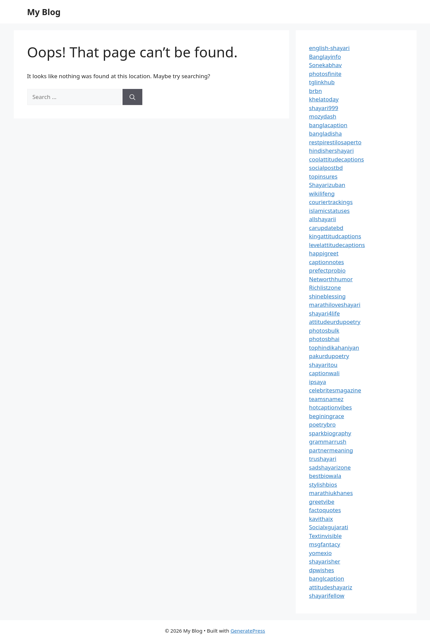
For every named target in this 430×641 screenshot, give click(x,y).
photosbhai (324, 339)
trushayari (322, 458)
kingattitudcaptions (335, 236)
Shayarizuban (327, 185)
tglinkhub (322, 82)
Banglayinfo (325, 56)
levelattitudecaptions (337, 245)
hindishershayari (331, 150)
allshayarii (322, 219)
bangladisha (325, 133)
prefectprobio (327, 270)
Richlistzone (325, 287)
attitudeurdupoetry (335, 322)
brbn (315, 91)
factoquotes (325, 510)
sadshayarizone (330, 467)
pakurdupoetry (329, 356)
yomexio (320, 553)
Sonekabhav (325, 65)
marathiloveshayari (335, 304)
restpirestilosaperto (335, 142)
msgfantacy (324, 544)
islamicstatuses (329, 210)
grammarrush (327, 441)
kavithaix (321, 519)
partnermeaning (331, 450)
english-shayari (329, 48)
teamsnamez (326, 399)
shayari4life (324, 313)
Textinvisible (325, 536)
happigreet (324, 253)
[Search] (132, 97)
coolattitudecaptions (336, 159)
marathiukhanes (331, 493)
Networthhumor (331, 279)
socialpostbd (326, 167)
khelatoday (324, 99)
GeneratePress (248, 630)
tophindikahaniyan (334, 347)
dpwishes (321, 570)
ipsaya (317, 382)
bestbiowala (325, 476)
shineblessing (327, 296)
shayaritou (323, 364)
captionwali (324, 373)
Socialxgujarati (328, 527)
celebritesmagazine (335, 390)
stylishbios (323, 484)
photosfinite (325, 74)
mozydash (322, 116)
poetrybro (322, 424)
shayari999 (323, 108)
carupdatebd (326, 228)
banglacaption (328, 125)
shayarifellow (326, 595)
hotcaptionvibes (330, 407)
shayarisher (324, 561)
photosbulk (324, 330)
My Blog (44, 11)
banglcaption (326, 578)
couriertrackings (331, 202)
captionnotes (326, 262)
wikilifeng (322, 193)
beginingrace (326, 416)
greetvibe (322, 501)
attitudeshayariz (330, 587)
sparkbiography (330, 433)
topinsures (323, 176)
